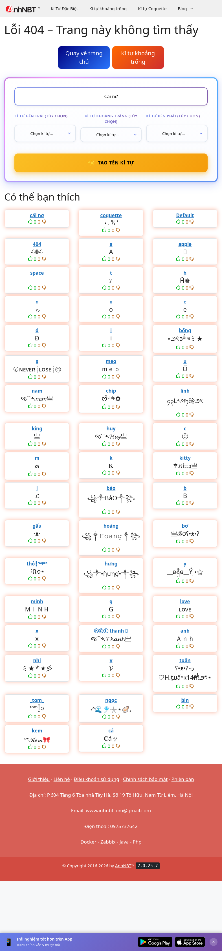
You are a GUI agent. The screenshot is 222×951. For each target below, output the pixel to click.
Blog (188, 8)
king (37, 428)
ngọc (111, 700)
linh (185, 391)
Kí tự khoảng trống (108, 8)
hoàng (111, 526)
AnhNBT (123, 865)
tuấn (185, 660)
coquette (111, 215)
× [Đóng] (213, 941)
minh (37, 601)
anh (185, 631)
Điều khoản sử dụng (96, 779)
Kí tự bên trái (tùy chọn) (40, 115)
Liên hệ (62, 779)
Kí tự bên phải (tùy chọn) (173, 115)
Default (185, 215)
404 (37, 244)
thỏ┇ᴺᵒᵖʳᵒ (37, 563)
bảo (111, 488)
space (37, 273)
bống (185, 330)
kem (37, 730)
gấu (36, 526)
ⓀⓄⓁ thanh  (111, 631)
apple (185, 244)
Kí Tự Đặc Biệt (64, 8)
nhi (37, 660)
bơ (185, 526)
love (185, 601)
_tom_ (37, 700)
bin (185, 700)
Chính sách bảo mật (145, 779)
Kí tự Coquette (152, 8)
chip (111, 391)
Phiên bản (183, 779)
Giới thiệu (39, 779)
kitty (185, 458)
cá (111, 730)
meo (111, 361)
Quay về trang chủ (84, 57)
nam (37, 391)
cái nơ (37, 215)
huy (111, 428)
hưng (111, 563)
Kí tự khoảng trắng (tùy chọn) (111, 118)
